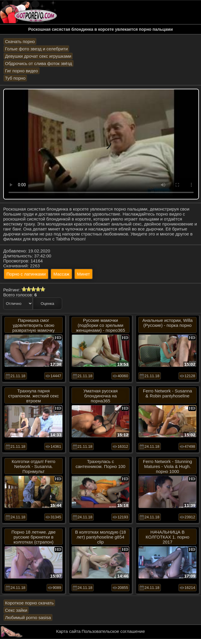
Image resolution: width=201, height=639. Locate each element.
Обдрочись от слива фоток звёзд (38, 63)
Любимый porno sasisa (28, 617)
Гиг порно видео (21, 70)
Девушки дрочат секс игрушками (38, 56)
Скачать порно (20, 41)
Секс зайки (16, 610)
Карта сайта (68, 631)
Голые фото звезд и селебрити (36, 48)
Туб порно (15, 78)
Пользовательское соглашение (113, 631)
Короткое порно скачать (29, 602)
